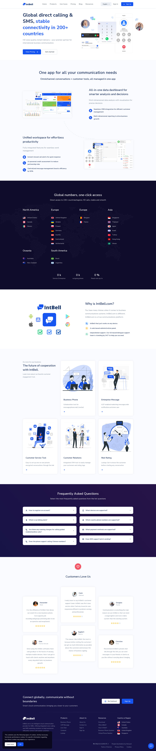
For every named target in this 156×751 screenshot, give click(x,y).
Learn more (10, 744)
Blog (80, 4)
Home (44, 4)
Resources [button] (89, 4)
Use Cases (63, 4)
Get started (49, 52)
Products (53, 4)
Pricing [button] (73, 4)
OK (20, 744)
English (105, 4)
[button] (49, 510)
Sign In (115, 4)
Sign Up (127, 701)
